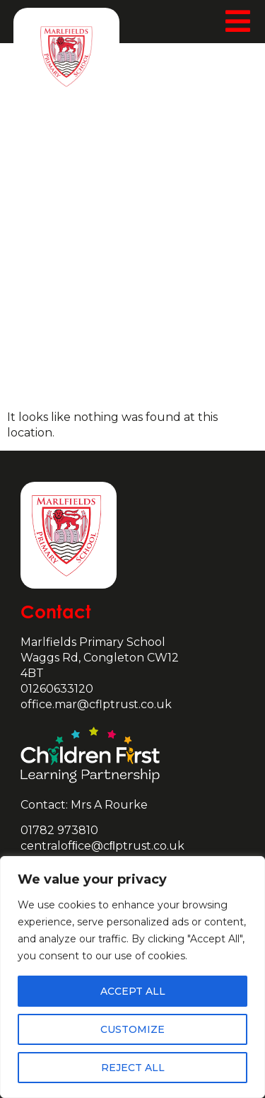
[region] (132, 977)
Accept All (132, 991)
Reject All (133, 1067)
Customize (132, 1029)
